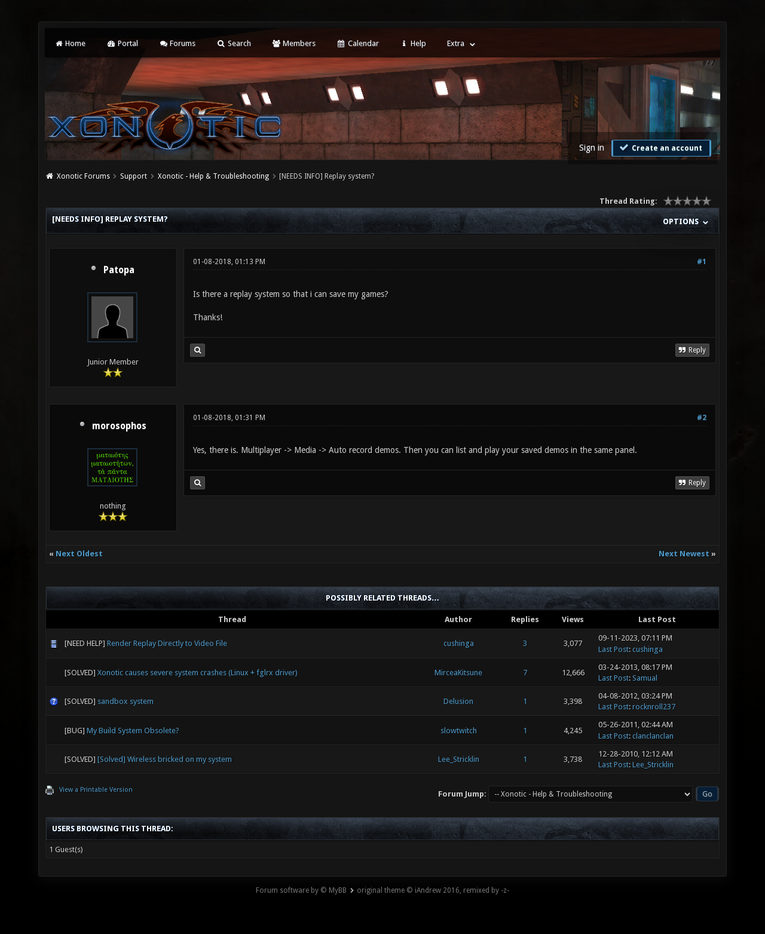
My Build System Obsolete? (133, 730)
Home (69, 43)
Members (294, 43)
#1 (701, 262)
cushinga (458, 643)
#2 (701, 418)
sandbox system (125, 701)
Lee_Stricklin (458, 759)
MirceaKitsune (458, 672)
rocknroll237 (653, 706)
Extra (455, 43)
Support (133, 176)
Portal (121, 43)
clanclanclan (653, 735)
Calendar (357, 43)
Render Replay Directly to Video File (167, 643)
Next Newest (684, 553)
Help (413, 43)
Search (233, 43)
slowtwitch (458, 730)
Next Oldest (79, 553)
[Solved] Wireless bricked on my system (164, 759)
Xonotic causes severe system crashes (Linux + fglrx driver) (197, 672)
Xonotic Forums (83, 176)
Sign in (591, 147)
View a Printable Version (96, 790)
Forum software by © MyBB (301, 890)
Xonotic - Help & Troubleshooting (213, 176)
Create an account (659, 147)
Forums (177, 43)
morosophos (119, 426)
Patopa (118, 270)
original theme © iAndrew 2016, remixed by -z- (433, 890)
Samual (644, 677)
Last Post (613, 649)
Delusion (458, 701)
